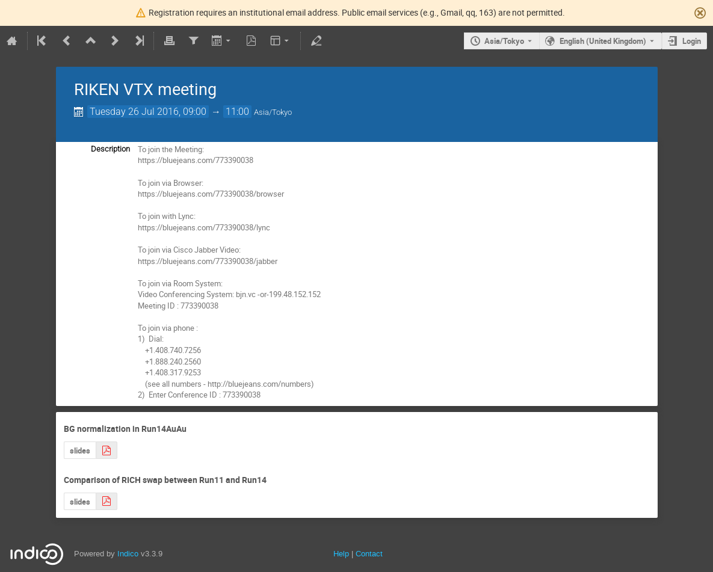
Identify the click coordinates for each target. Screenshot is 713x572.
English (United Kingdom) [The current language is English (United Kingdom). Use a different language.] (603, 40)
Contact (369, 554)
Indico (127, 554)
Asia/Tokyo (504, 40)
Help (341, 554)
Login (691, 40)
